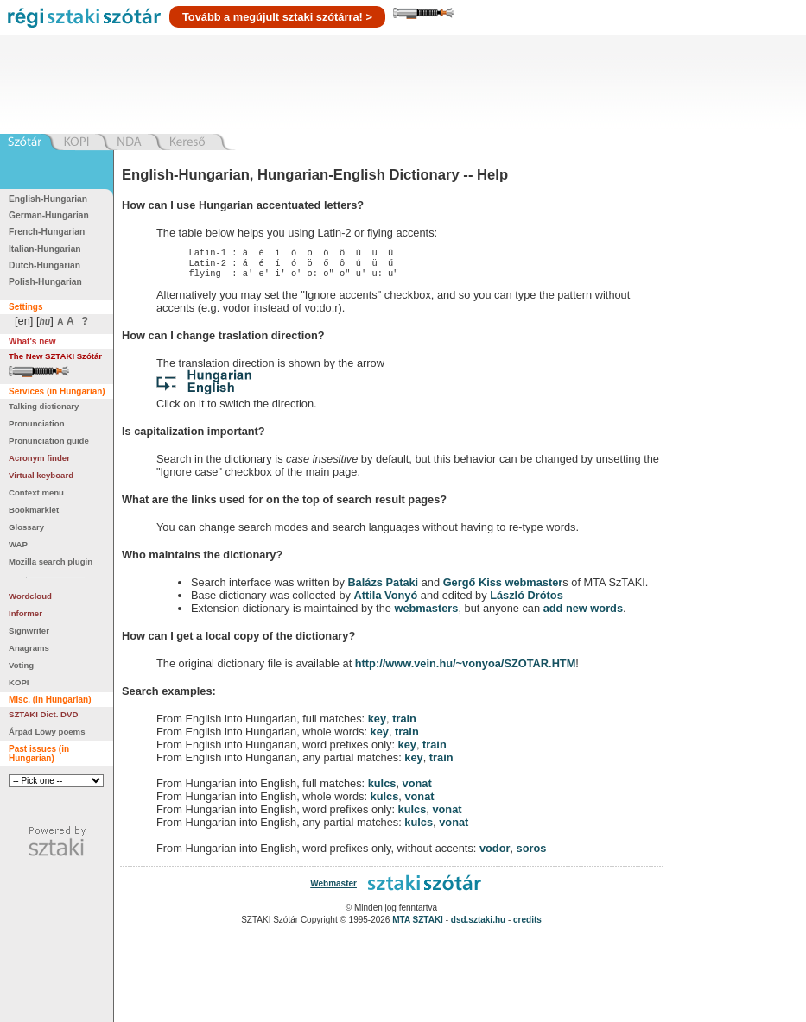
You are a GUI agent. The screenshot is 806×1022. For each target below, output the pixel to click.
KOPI (19, 682)
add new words (583, 613)
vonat (417, 788)
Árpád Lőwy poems (47, 731)
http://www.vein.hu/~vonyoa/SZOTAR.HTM (465, 668)
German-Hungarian (49, 215)
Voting (21, 665)
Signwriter (29, 630)
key (377, 723)
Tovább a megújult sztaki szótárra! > (277, 16)
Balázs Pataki (382, 587)
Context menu (36, 492)
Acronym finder (39, 458)
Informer (25, 613)
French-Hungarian (47, 232)
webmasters (426, 613)
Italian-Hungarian (45, 249)
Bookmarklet (34, 509)
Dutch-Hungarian (44, 265)
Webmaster (333, 888)
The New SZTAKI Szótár (55, 356)
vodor (495, 853)
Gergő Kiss (474, 587)
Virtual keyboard (41, 475)
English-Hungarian (48, 199)
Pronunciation (37, 423)
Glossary (26, 527)
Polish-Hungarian (45, 282)
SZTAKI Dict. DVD (43, 714)
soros (532, 853)
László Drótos (526, 600)
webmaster (533, 587)
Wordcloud (30, 596)
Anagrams (29, 648)
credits (527, 925)
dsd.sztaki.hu (478, 925)
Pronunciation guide (49, 440)
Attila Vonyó (386, 600)
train (404, 723)
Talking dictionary (44, 406)
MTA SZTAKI (417, 925)
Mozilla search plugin (50, 561)
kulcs (382, 788)
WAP (18, 544)
